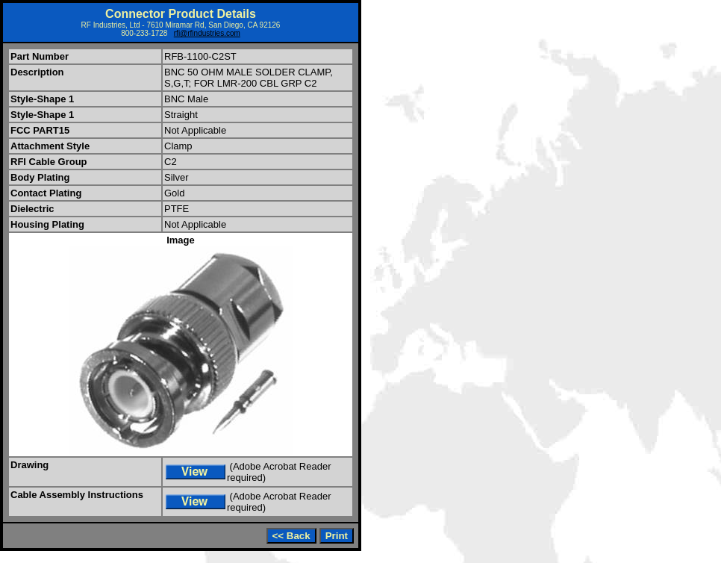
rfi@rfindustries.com (207, 33)
